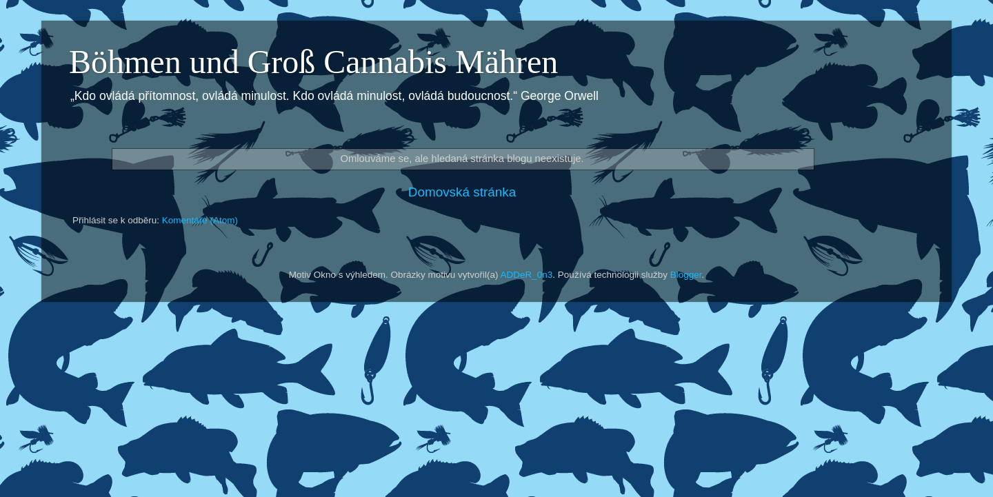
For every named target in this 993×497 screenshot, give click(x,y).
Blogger (686, 275)
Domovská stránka (462, 192)
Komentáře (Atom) (200, 220)
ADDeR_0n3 (527, 275)
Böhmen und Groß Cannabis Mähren (313, 61)
